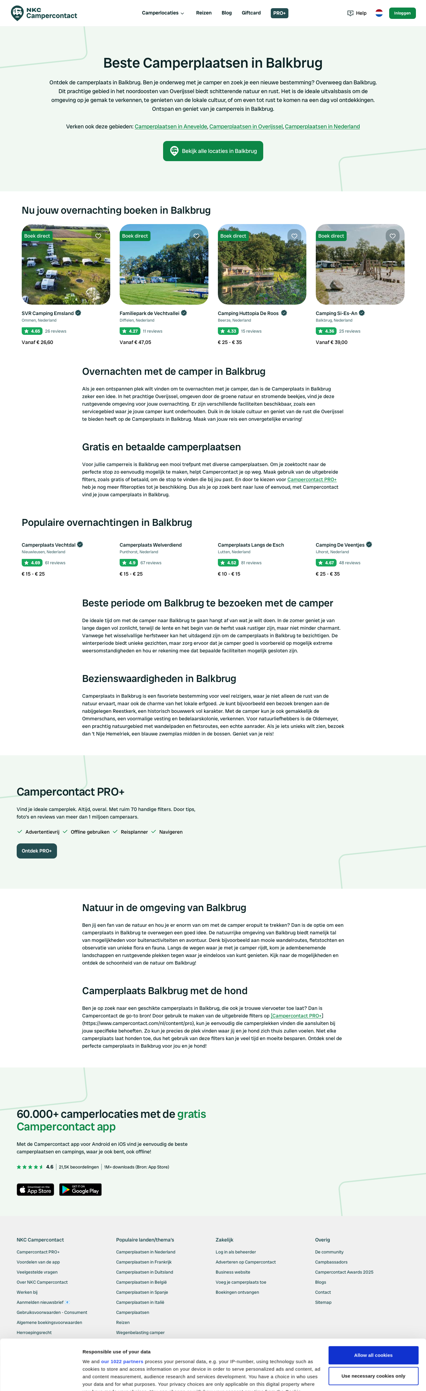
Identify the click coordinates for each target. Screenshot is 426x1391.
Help (356, 13)
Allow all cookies (373, 1302)
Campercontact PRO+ (312, 479)
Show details (97, 1378)
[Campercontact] (48, 13)
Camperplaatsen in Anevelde (171, 126)
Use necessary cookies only (374, 1323)
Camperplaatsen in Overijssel (246, 126)
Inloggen (402, 13)
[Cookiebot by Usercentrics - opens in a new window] (40, 1378)
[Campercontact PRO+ (296, 1015)
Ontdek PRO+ (37, 851)
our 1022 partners (122, 1309)
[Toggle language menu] (379, 13)
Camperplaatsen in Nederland (322, 126)
